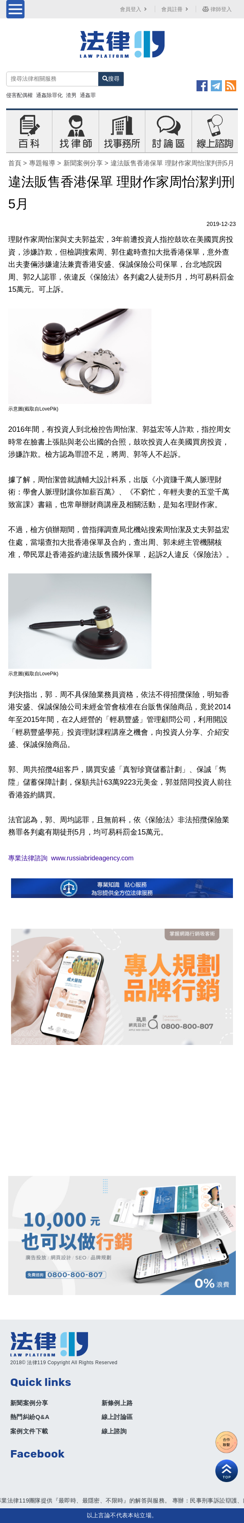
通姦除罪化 (49, 95)
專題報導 (42, 163)
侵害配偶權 (19, 95)
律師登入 (217, 9)
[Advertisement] (122, 1110)
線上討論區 (117, 1416)
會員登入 (134, 9)
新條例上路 (117, 1402)
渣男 (71, 95)
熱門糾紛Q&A (30, 1416)
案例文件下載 (29, 1431)
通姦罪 (88, 95)
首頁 (14, 163)
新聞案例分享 (83, 163)
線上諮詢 (114, 1431)
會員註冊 (175, 9)
